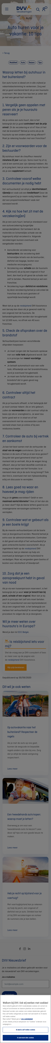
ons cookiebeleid (27, 1022)
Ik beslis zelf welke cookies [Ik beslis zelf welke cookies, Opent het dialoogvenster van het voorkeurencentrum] (25, 1033)
